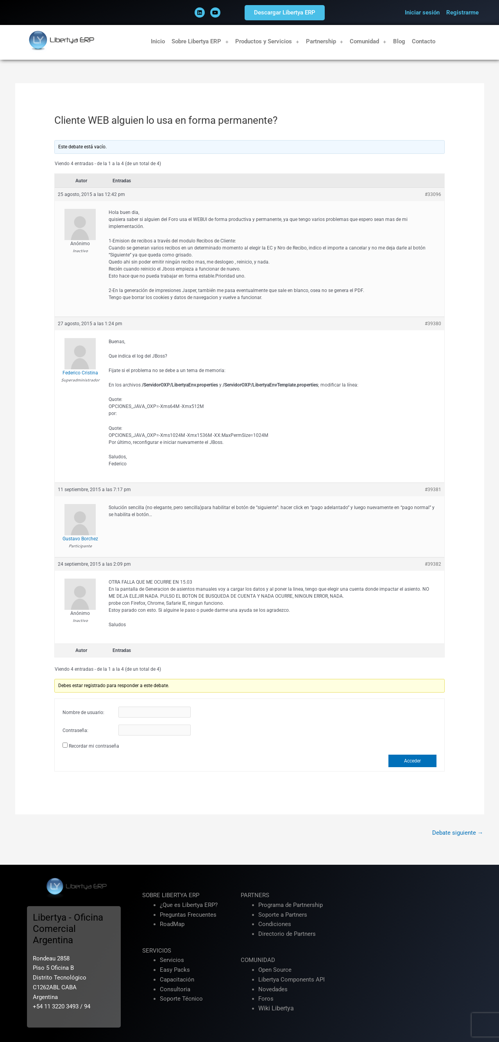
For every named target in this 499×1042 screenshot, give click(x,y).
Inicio (158, 41)
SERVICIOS (156, 950)
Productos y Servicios (267, 41)
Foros (266, 998)
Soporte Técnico (181, 998)
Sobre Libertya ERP (200, 41)
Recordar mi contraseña (94, 746)
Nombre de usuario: (83, 712)
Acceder (412, 761)
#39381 (433, 489)
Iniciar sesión (422, 12)
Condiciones (274, 924)
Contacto (423, 41)
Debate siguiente (457, 832)
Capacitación (177, 979)
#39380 (433, 323)
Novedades (273, 989)
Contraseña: (75, 730)
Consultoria (175, 989)
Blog (399, 41)
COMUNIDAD (258, 960)
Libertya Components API (291, 979)
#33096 (433, 194)
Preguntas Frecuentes (188, 914)
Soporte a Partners (282, 914)
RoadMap (172, 924)
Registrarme (462, 12)
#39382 (433, 564)
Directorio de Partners (287, 933)
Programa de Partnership (290, 904)
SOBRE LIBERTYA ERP (170, 895)
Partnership (324, 41)
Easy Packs (175, 969)
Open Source (275, 969)
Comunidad (368, 41)
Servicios (172, 960)
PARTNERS (255, 895)
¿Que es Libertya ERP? (189, 904)
